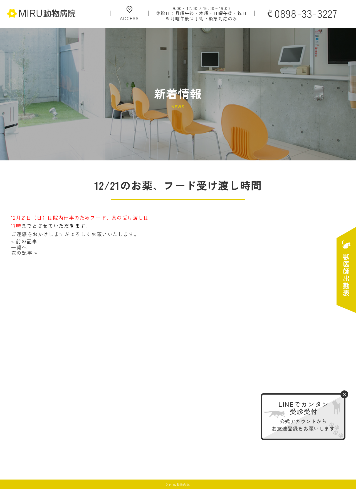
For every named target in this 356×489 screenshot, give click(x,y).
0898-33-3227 (301, 13)
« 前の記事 (24, 241)
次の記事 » (24, 252)
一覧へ (19, 247)
